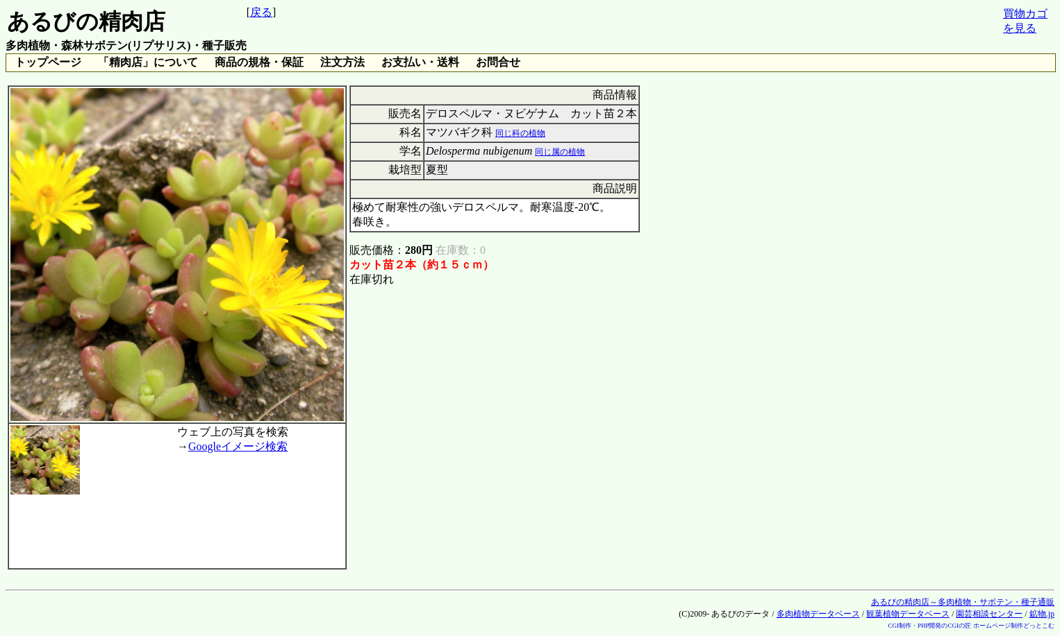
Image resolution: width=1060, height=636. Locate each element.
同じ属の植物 (560, 152)
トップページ (48, 62)
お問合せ (498, 62)
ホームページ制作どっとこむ (1013, 625)
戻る (261, 12)
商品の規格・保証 (259, 62)
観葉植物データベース (908, 614)
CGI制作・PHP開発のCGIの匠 (929, 625)
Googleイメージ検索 (238, 446)
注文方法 (342, 62)
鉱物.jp (1041, 614)
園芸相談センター (989, 614)
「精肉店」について (148, 62)
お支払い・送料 (420, 62)
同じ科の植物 (520, 133)
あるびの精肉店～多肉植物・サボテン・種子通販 (962, 602)
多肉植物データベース (818, 614)
